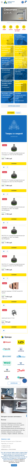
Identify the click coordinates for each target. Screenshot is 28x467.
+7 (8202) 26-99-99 (5, 447)
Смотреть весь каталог (14, 106)
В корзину (14, 163)
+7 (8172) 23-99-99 (5, 445)
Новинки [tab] (18, 113)
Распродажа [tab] (11, 112)
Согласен (14, 465)
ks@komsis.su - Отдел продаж (8, 449)
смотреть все (14, 383)
